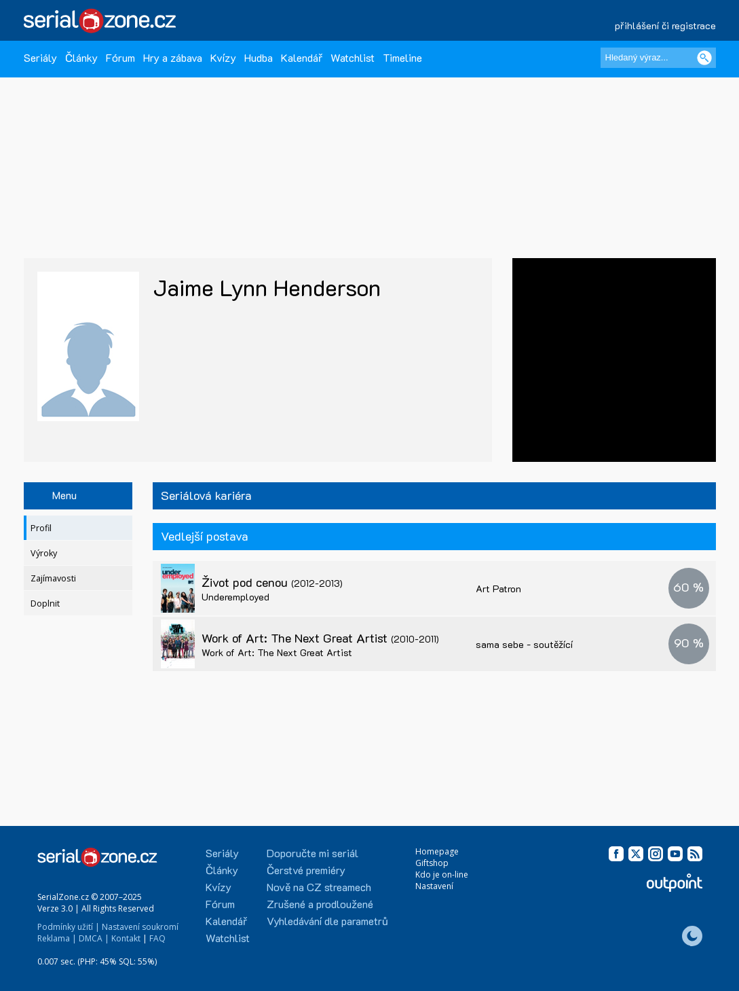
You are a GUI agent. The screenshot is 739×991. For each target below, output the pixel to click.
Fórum (120, 57)
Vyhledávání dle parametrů (327, 921)
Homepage (437, 851)
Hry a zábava (172, 57)
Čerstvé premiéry (306, 870)
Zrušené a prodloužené (320, 904)
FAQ (157, 938)
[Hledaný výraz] (658, 58)
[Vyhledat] (704, 57)
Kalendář (301, 57)
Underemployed (235, 596)
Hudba (258, 57)
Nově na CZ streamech (319, 887)
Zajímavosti (53, 578)
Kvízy (223, 57)
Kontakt (125, 938)
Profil (41, 528)
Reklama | (57, 938)
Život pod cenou (272, 582)
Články (81, 57)
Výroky (44, 553)
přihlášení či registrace (665, 25)
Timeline (402, 57)
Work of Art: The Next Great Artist (320, 638)
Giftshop (432, 863)
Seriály (40, 57)
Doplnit (45, 603)
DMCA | (94, 938)
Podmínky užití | (68, 927)
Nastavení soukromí (140, 927)
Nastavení (434, 886)
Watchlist (352, 57)
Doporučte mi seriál (312, 853)
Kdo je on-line (441, 874)
